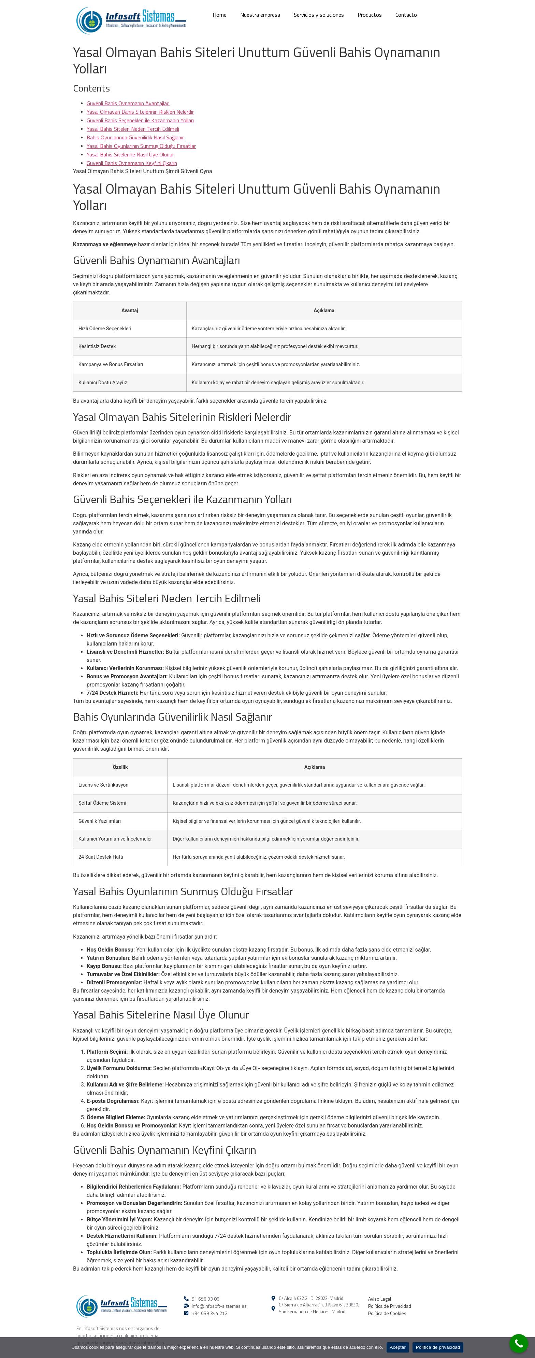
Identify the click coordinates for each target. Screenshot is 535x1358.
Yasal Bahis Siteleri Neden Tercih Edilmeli (133, 129)
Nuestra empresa (260, 15)
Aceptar (398, 1347)
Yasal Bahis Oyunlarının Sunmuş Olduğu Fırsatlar (141, 146)
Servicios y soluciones (319, 15)
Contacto (406, 15)
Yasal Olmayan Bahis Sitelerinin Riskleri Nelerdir (140, 112)
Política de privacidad (438, 1347)
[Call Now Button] (518, 1343)
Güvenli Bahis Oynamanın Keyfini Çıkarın (132, 163)
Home (220, 15)
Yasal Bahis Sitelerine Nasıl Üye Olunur (130, 154)
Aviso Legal (379, 1298)
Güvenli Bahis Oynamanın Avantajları (128, 103)
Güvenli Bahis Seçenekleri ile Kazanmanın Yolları (140, 120)
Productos (370, 15)
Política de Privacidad (389, 1306)
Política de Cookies (387, 1313)
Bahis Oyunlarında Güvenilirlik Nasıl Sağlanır (135, 137)
